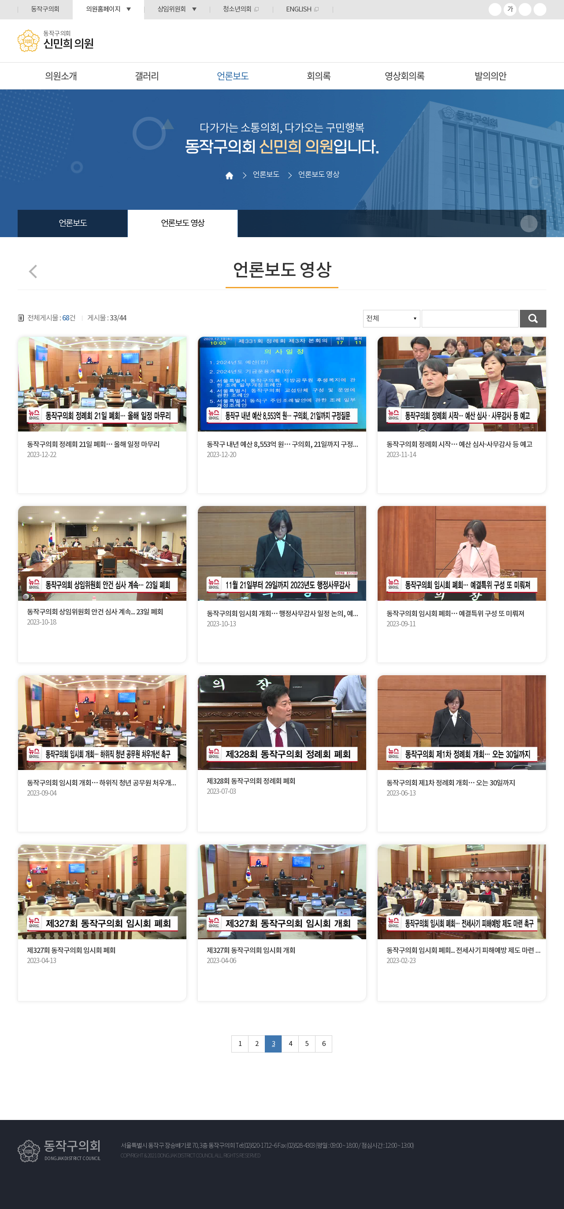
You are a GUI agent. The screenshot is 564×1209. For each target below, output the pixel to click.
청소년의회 (237, 9)
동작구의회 (45, 9)
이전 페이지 (35, 271)
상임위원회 (171, 9)
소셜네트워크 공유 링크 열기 (529, 223)
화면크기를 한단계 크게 (495, 9)
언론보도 (233, 75)
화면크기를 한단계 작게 (525, 9)
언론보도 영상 (182, 223)
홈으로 (229, 175)
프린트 (540, 9)
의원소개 (61, 75)
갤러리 (147, 75)
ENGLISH (299, 9)
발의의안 (490, 75)
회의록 (318, 75)
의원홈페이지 (103, 9)
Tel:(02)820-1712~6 (256, 1145)
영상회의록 (404, 75)
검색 (533, 318)
